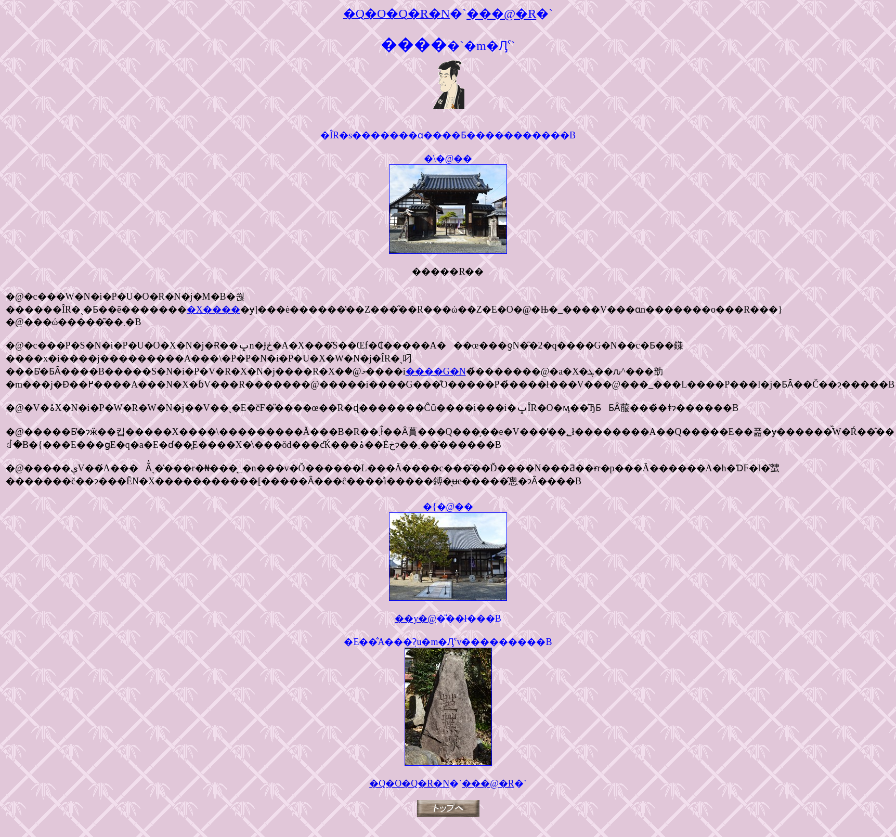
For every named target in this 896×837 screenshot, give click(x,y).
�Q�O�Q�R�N (409, 783)
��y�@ (415, 618)
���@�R (488, 783)
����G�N (436, 371)
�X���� (213, 309)
